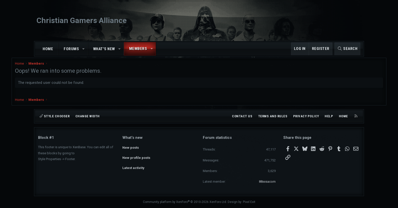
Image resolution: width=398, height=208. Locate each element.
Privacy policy (306, 116)
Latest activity (133, 165)
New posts (130, 146)
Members (138, 48)
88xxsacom (267, 181)
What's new (104, 49)
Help (329, 116)
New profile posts (136, 156)
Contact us (242, 116)
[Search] (347, 48)
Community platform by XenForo (185, 202)
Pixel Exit (249, 202)
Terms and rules (273, 116)
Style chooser (55, 116)
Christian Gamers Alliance (82, 20)
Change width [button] (87, 116)
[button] (84, 49)
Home (48, 49)
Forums (71, 49)
